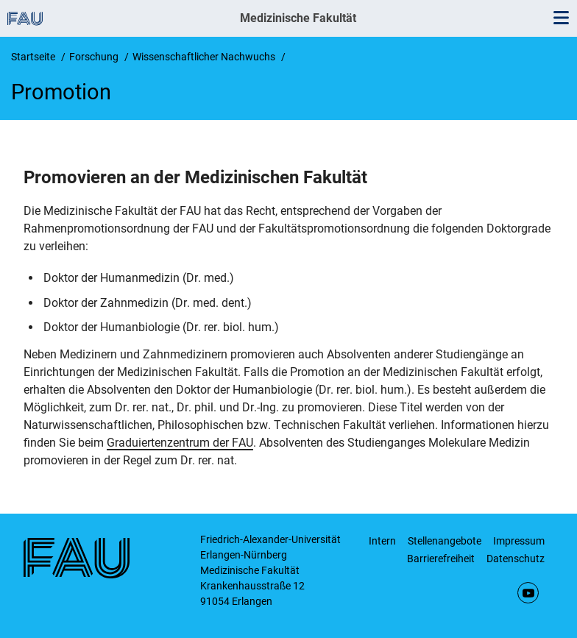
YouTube (528, 592)
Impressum (519, 541)
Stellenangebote (444, 541)
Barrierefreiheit (441, 558)
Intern (382, 541)
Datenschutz (515, 558)
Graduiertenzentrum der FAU (180, 443)
